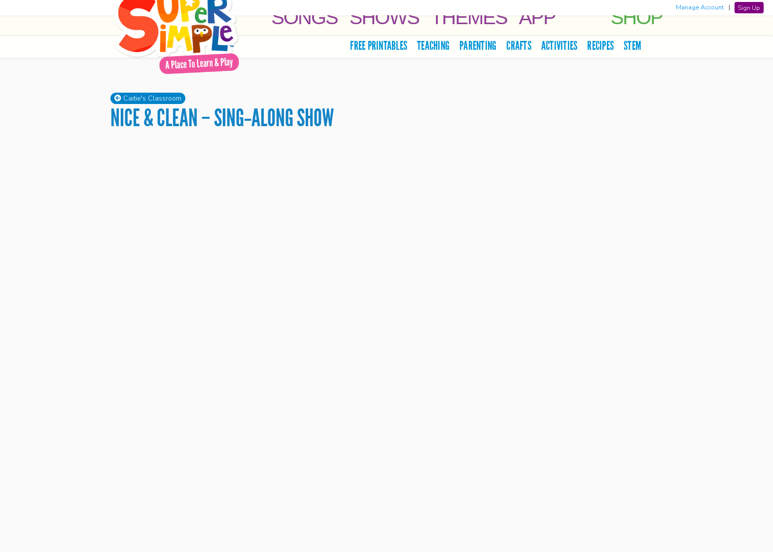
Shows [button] (384, 17)
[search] (654, 45)
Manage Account (700, 7)
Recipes (600, 45)
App (537, 17)
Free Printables (378, 45)
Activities (559, 45)
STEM (632, 45)
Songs (304, 17)
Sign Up (749, 7)
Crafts (518, 45)
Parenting (477, 45)
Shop (637, 17)
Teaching (433, 45)
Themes (469, 17)
